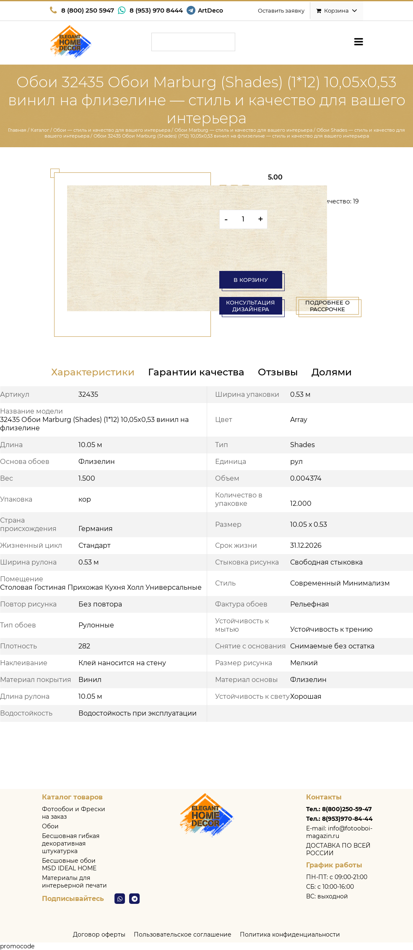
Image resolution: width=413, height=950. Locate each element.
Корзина (336, 10)
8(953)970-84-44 (347, 818)
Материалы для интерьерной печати (74, 881)
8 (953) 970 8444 (156, 10)
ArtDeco (210, 10)
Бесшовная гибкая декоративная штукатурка (70, 843)
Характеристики (93, 372)
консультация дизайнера (250, 305)
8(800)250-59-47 (347, 809)
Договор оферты (99, 934)
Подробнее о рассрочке (327, 305)
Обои (50, 826)
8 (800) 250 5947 (87, 10)
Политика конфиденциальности (290, 934)
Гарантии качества (196, 372)
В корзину (251, 279)
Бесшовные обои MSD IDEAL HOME (69, 864)
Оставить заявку (281, 10)
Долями (332, 372)
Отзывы (278, 372)
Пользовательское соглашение (182, 934)
